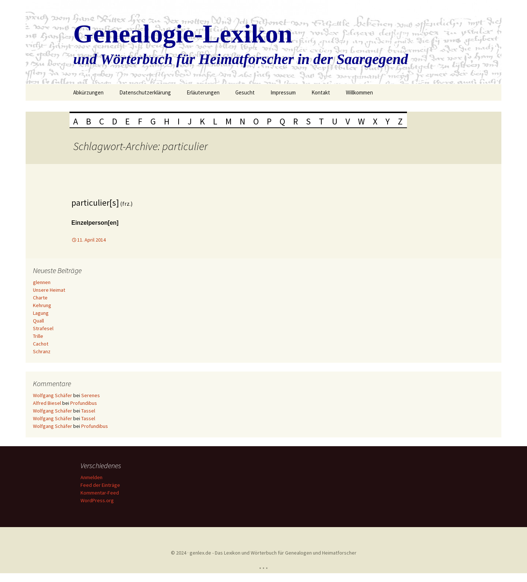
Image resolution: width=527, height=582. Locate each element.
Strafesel (43, 328)
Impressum (283, 92)
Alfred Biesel (47, 403)
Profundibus (83, 403)
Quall (38, 320)
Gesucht (245, 92)
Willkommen (359, 92)
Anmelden (91, 477)
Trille (38, 336)
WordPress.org (97, 500)
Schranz (42, 351)
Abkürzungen (88, 92)
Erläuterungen (203, 92)
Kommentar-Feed (100, 492)
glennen (42, 282)
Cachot (40, 343)
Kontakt (320, 92)
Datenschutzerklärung (145, 92)
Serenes (90, 395)
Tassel (88, 410)
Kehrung (42, 305)
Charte (40, 297)
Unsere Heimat (49, 290)
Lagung (41, 313)
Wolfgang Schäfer (52, 395)
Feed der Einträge (100, 485)
